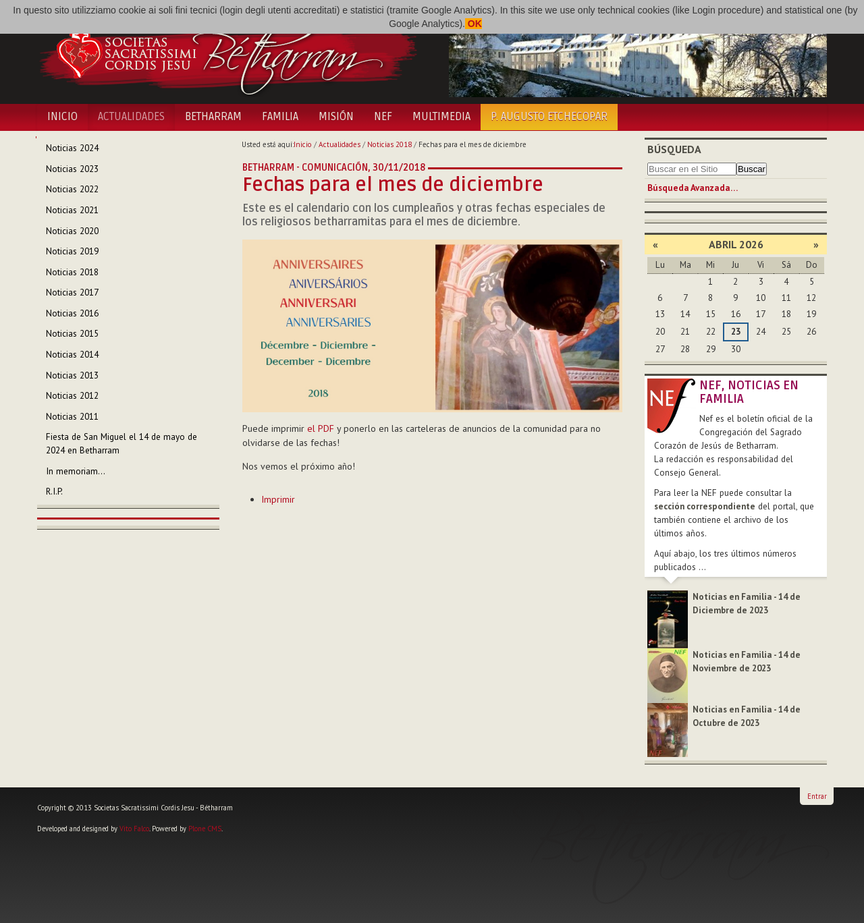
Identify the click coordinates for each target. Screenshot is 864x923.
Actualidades (131, 116)
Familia (280, 116)
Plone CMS (204, 828)
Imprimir (278, 499)
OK (473, 23)
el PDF (320, 428)
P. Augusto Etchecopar (549, 116)
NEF (383, 116)
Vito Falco (134, 828)
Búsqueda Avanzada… (692, 188)
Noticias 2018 (389, 144)
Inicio (62, 116)
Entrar (817, 796)
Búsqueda (674, 149)
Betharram (213, 116)
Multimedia (441, 116)
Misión (336, 116)
